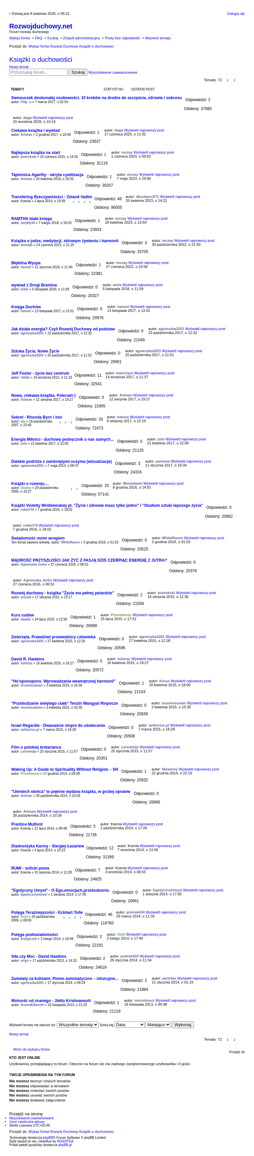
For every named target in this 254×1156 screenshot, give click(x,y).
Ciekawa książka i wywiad (35, 130)
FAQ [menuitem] (38, 38)
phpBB (48, 1137)
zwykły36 (28, 223)
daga (27, 118)
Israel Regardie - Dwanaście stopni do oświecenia (58, 725)
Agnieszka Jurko (34, 564)
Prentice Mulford (27, 824)
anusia (26, 597)
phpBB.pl (65, 1145)
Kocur (164, 681)
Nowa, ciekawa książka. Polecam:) (43, 395)
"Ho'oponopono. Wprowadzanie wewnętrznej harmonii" (63, 681)
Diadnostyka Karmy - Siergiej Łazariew (47, 846)
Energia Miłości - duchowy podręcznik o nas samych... (62, 439)
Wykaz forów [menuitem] (19, 38)
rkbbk (25, 377)
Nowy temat (18, 67)
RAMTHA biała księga (31, 218)
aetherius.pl (30, 729)
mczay (127, 152)
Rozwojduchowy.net (40, 26)
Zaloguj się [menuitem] (236, 14)
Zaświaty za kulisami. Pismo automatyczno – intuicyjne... (64, 978)
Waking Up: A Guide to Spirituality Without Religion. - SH (64, 769)
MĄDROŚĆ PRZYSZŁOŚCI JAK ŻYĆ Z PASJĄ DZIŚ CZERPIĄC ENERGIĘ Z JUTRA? (89, 560)
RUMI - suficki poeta (30, 868)
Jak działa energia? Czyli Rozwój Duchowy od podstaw (63, 329)
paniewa (162, 461)
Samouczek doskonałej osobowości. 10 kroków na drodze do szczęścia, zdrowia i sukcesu (96, 97)
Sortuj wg (122, 1025)
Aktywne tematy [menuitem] (158, 38)
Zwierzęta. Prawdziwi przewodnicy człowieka (53, 637)
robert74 (27, 509)
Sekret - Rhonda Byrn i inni (36, 417)
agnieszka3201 (32, 333)
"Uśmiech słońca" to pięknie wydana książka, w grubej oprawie (70, 791)
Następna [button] (241, 80)
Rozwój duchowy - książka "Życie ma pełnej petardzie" (62, 593)
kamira (123, 417)
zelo (24, 443)
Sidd (24, 916)
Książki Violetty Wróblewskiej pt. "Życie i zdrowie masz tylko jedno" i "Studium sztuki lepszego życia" (107, 505)
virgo (24, 960)
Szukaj (78, 72)
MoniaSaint (133, 483)
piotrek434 (135, 912)
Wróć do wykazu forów (31, 1049)
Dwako (26, 488)
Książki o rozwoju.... (30, 483)
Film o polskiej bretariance (36, 747)
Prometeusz (121, 615)
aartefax (169, 978)
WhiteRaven (70, 542)
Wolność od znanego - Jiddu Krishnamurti (51, 1000)
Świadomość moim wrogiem (37, 538)
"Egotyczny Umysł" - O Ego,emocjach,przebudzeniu (60, 890)
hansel (26, 267)
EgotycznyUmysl (34, 894)
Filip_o (26, 102)
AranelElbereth (32, 1005)
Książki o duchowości (40, 59)
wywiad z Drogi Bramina (34, 285)
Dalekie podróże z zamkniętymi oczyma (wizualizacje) (61, 461)
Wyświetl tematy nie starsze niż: (54, 1025)
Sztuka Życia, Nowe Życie (35, 351)
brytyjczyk (29, 939)
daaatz (26, 619)
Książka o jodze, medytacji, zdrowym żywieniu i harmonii (64, 241)
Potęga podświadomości (34, 934)
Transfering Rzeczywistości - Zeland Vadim (51, 197)
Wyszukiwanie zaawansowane (112, 72)
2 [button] (234, 80)
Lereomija (28, 751)
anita (24, 289)
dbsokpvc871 (147, 197)
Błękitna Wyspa (25, 263)
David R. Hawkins (27, 659)
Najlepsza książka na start (35, 152)
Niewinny (170, 769)
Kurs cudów (22, 615)
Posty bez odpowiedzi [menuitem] (122, 38)
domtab (26, 245)
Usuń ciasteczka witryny (27, 1122)
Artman (26, 134)
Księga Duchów (26, 307)
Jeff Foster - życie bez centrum (40, 373)
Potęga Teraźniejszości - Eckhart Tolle (47, 912)
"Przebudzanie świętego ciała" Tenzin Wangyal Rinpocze (64, 703)
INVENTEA (65, 1141)
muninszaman (32, 685)
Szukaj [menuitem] (52, 38)
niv (23, 421)
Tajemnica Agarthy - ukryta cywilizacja (47, 174)
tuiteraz (26, 663)
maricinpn (124, 373)
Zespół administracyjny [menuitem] (81, 38)
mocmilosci (145, 1000)
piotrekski (28, 157)
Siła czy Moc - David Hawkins (38, 956)
